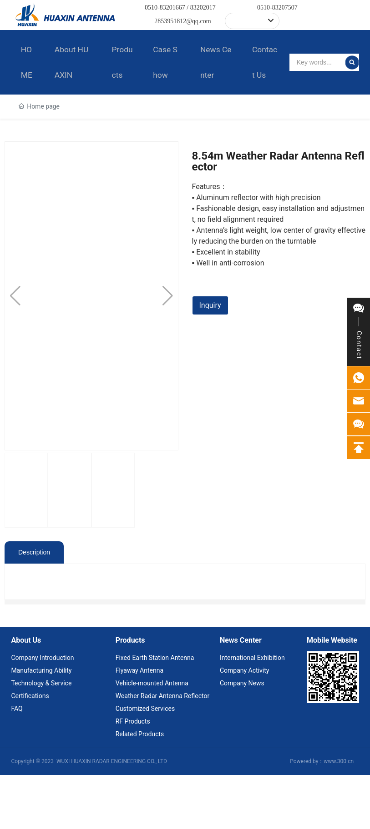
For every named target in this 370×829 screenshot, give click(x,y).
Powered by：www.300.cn (322, 815)
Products (130, 694)
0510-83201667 (165, 7)
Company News (242, 737)
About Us (26, 694)
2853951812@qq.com (182, 21)
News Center (241, 694)
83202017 (203, 7)
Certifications (30, 750)
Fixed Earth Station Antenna (155, 711)
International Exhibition (252, 711)
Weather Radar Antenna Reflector (163, 750)
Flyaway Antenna (139, 724)
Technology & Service (41, 737)
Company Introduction (42, 711)
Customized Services (145, 762)
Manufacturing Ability (41, 724)
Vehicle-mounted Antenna (152, 737)
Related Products (140, 788)
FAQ (16, 762)
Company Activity (244, 724)
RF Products (133, 775)
